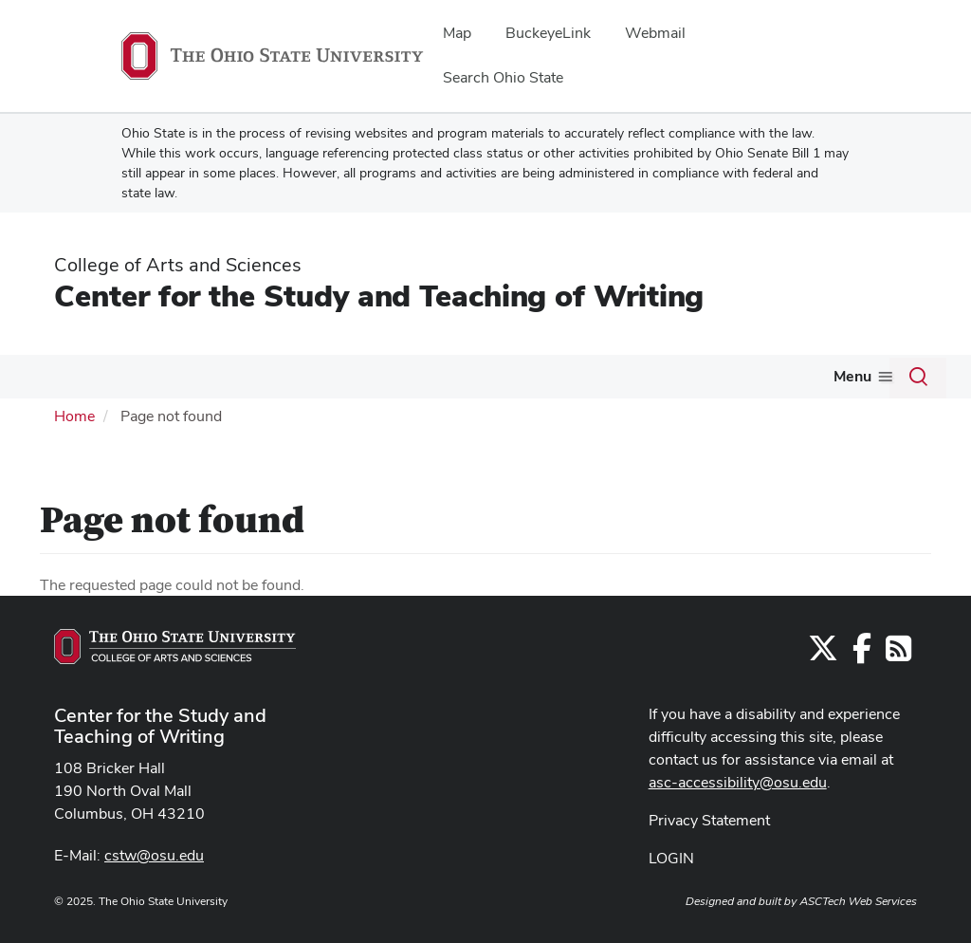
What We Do (212, 376)
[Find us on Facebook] (861, 693)
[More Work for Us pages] (703, 381)
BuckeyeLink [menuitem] (548, 33)
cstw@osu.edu (154, 895)
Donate (60, 418)
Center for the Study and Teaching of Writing (379, 295)
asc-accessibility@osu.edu (738, 821)
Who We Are (81, 376)
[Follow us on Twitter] (823, 693)
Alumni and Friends (804, 376)
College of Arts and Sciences (178, 264)
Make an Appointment (497, 376)
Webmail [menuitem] (655, 33)
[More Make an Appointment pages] (578, 381)
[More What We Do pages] (264, 381)
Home (74, 455)
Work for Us (654, 376)
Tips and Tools (348, 376)
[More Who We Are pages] (133, 381)
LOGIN (671, 897)
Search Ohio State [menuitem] (503, 77)
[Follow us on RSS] (898, 693)
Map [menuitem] (457, 33)
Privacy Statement (709, 859)
